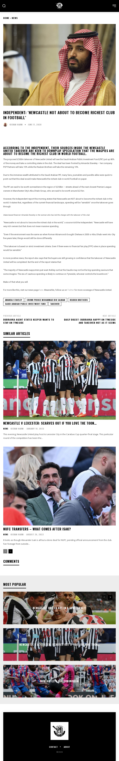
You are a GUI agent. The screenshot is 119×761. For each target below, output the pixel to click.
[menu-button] (114, 5)
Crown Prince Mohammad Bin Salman (46, 300)
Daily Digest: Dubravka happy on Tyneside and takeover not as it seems (90, 321)
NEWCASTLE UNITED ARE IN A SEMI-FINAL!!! (59, 608)
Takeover (55, 303)
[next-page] (10, 551)
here (41, 290)
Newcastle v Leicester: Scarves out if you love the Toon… (50, 423)
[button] (4, 6)
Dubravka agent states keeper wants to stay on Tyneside (28, 321)
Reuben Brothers (79, 300)
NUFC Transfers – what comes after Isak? (37, 528)
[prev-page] (5, 551)
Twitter (70, 290)
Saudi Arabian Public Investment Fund (25, 303)
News (15, 18)
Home (6, 18)
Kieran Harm (16, 125)
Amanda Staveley (13, 300)
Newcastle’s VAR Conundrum (59, 681)
